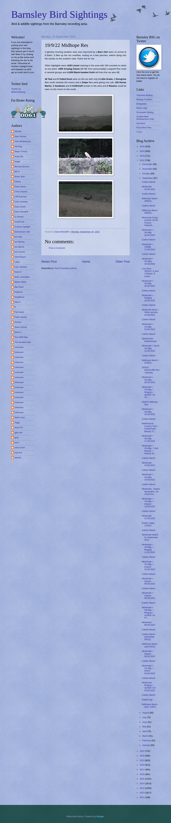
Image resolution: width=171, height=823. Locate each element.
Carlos (18, 181)
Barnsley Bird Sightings (59, 14)
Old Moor (140, 123)
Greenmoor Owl (22, 232)
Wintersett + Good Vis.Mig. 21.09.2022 (150, 348)
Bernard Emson (22, 166)
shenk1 (18, 457)
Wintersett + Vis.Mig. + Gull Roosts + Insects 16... (150, 449)
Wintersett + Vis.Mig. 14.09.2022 (148, 477)
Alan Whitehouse (23, 141)
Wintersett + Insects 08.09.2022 (148, 595)
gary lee (18, 432)
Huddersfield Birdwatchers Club (145, 117)
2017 (142, 769)
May (144, 726)
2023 (142, 156)
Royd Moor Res (143, 127)
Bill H (17, 171)
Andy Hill (19, 156)
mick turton (20, 447)
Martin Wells (20, 282)
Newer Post (49, 261)
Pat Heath (19, 312)
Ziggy (17, 422)
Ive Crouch (20, 252)
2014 (142, 783)
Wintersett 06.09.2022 (148, 623)
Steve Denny (21, 327)
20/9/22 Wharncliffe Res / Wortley (150, 370)
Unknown (19, 347)
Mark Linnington (22, 277)
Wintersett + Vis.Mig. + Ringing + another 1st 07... (148, 612)
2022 (142, 160)
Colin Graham (21, 201)
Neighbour (19, 297)
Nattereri (19, 292)
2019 (142, 760)
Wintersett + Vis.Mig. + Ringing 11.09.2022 (148, 548)
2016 (142, 774)
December (147, 164)
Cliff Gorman (21, 196)
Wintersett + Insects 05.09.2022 (148, 654)
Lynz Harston (21, 267)
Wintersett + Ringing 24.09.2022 (148, 298)
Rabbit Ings (147, 699)
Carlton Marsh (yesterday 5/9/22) (148, 637)
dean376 (19, 427)
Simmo (18, 322)
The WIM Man (21, 337)
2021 (142, 751)
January (146, 745)
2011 (142, 797)
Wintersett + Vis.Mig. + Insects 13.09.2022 (148, 502)
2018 (142, 765)
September (147, 178)
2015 (142, 779)
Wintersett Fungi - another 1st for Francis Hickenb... (150, 221)
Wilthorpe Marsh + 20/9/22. (150, 361)
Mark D (18, 272)
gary (17, 437)
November (147, 169)
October (146, 173)
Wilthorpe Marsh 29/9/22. (149, 199)
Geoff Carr (20, 221)
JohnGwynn (20, 257)
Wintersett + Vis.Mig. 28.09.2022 (148, 232)
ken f (17, 442)
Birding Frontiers (144, 99)
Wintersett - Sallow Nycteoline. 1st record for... (151, 491)
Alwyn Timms (21, 151)
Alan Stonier (20, 136)
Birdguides (141, 104)
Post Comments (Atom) (65, 268)
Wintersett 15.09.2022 (148, 464)
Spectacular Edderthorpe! (149, 339)
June (145, 722)
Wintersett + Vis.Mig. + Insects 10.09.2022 (148, 565)
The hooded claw (23, 342)
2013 (142, 788)
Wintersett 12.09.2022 (148, 517)
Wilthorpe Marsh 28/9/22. (149, 211)
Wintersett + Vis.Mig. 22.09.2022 (148, 327)
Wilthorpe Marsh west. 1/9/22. (149, 705)
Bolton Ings (141, 108)
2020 (142, 755)
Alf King (18, 146)
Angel (17, 161)
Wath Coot (20, 417)
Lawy (17, 262)
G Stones (19, 216)
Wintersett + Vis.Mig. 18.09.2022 (148, 412)
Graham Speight (22, 226)
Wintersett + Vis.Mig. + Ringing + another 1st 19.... (148, 392)
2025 (142, 146)
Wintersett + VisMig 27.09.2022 (148, 247)
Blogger (100, 816)
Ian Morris (19, 247)
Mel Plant (19, 287)
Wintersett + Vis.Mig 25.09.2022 (148, 283)
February (146, 740)
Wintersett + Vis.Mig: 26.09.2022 (148, 261)
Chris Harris (20, 186)
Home (86, 261)
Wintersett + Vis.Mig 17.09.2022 (148, 438)
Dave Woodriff (21, 211)
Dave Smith (20, 206)
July (144, 717)
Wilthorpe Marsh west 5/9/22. (149, 645)
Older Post (123, 261)
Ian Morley (20, 242)
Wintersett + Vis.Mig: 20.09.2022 (148, 380)
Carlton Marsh (148, 182)
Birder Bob (20, 176)
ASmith (18, 131)
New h (18, 302)
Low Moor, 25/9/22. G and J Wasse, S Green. (150, 272)
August (146, 712)
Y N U (139, 132)
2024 (142, 151)
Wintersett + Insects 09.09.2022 (148, 581)
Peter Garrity (21, 317)
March (145, 736)
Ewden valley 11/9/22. (148, 524)
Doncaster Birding (144, 112)
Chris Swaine (21, 191)
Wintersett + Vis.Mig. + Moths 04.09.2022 (148, 669)
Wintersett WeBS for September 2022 (150, 537)
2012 (142, 792)
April (144, 731)
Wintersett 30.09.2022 (148, 187)
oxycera (18, 452)
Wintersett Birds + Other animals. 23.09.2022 (150, 312)
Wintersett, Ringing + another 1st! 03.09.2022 (149, 686)
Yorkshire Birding (144, 95)
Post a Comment (57, 248)
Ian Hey (18, 237)
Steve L (18, 332)
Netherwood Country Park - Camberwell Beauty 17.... (150, 427)
